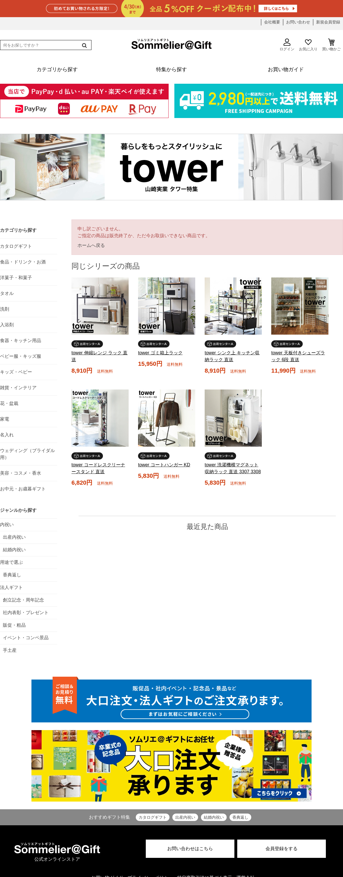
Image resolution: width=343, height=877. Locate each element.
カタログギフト (153, 817)
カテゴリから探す (18, 230)
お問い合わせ (298, 22)
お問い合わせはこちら (190, 848)
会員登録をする (282, 848)
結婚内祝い (214, 817)
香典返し (240, 817)
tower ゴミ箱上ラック (160, 352)
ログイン (287, 45)
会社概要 (272, 22)
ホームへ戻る (91, 245)
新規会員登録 (328, 22)
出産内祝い (185, 817)
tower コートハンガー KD (164, 464)
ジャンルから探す (18, 510)
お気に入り (308, 45)
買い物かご (331, 45)
